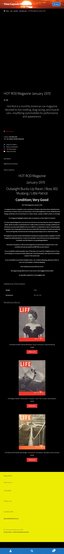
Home (7, 11)
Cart (49, 549)
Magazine (21, 151)
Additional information (11, 176)
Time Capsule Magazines (18, 4)
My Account (10, 551)
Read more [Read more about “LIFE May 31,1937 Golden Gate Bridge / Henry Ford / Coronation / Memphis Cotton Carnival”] (32, 472)
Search (32, 551)
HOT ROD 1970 (23, 11)
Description (7, 170)
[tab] (32, 170)
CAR (11, 11)
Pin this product (11, 161)
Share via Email (11, 163)
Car (8, 151)
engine (11, 151)
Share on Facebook (12, 159)
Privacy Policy (8, 544)
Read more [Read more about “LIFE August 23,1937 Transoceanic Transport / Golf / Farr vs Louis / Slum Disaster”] (32, 418)
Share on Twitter (12, 156)
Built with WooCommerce (21, 544)
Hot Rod (16, 11)
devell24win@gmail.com (11, 530)
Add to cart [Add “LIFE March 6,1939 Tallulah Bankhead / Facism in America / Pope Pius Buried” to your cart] (32, 364)
